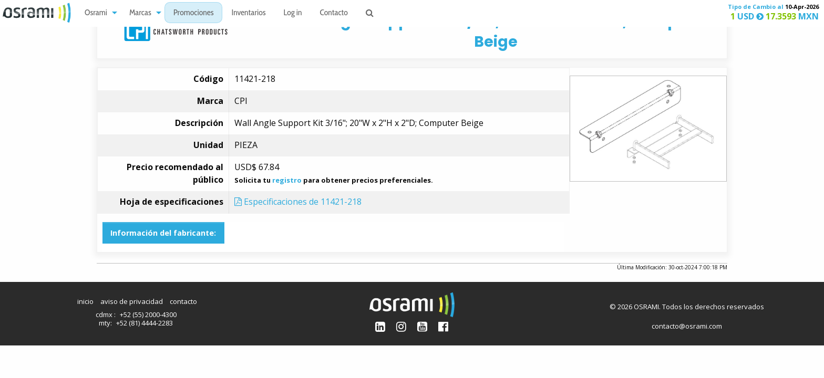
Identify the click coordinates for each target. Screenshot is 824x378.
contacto (183, 301)
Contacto (334, 13)
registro (287, 180)
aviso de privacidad (131, 301)
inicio (85, 301)
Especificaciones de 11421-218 (298, 201)
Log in (293, 13)
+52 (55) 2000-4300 (148, 314)
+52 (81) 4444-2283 (144, 323)
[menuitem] (98, 13)
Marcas (140, 13)
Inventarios (248, 13)
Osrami (96, 13)
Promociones (193, 13)
